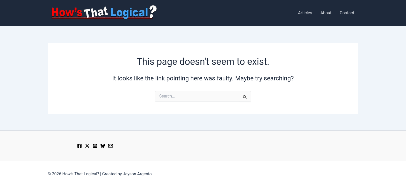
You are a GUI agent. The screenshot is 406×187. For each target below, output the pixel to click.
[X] (87, 145)
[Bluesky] (102, 145)
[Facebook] (79, 145)
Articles (305, 12)
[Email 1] (110, 145)
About (325, 12)
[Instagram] (95, 145)
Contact (347, 12)
